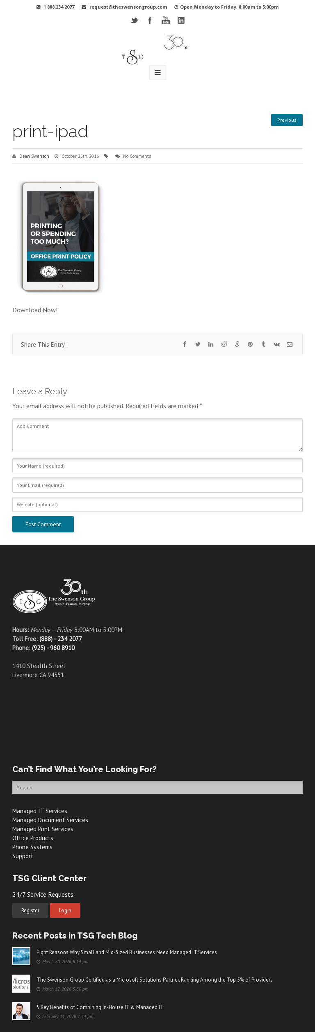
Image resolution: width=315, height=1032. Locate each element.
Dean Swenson (34, 156)
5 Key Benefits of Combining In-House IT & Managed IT (100, 1007)
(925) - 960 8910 (53, 648)
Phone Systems (32, 847)
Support (22, 856)
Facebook (150, 20)
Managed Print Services (42, 829)
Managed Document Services (50, 820)
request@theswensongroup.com (128, 7)
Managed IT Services (39, 811)
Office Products (32, 838)
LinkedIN (181, 20)
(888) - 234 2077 (60, 639)
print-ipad (50, 131)
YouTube (165, 20)
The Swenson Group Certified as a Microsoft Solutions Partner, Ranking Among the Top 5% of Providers (155, 979)
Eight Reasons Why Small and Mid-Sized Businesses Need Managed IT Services (127, 952)
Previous (287, 120)
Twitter (134, 20)
